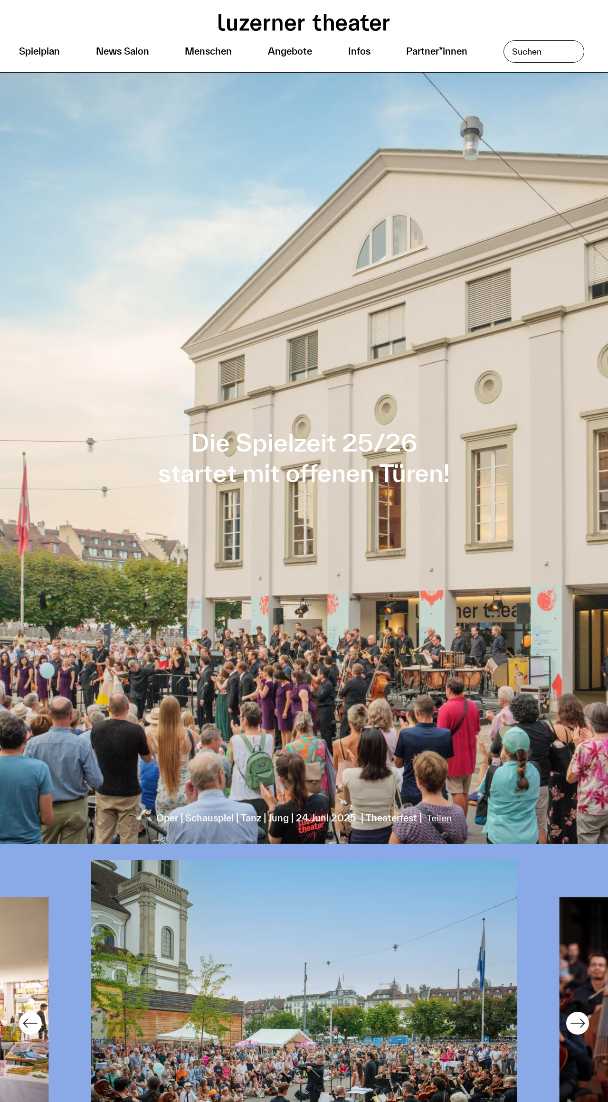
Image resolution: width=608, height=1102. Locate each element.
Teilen (439, 817)
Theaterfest (391, 817)
